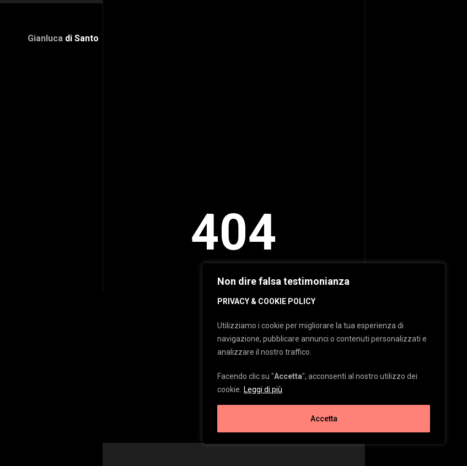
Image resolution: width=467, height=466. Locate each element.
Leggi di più (263, 389)
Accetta (323, 418)
